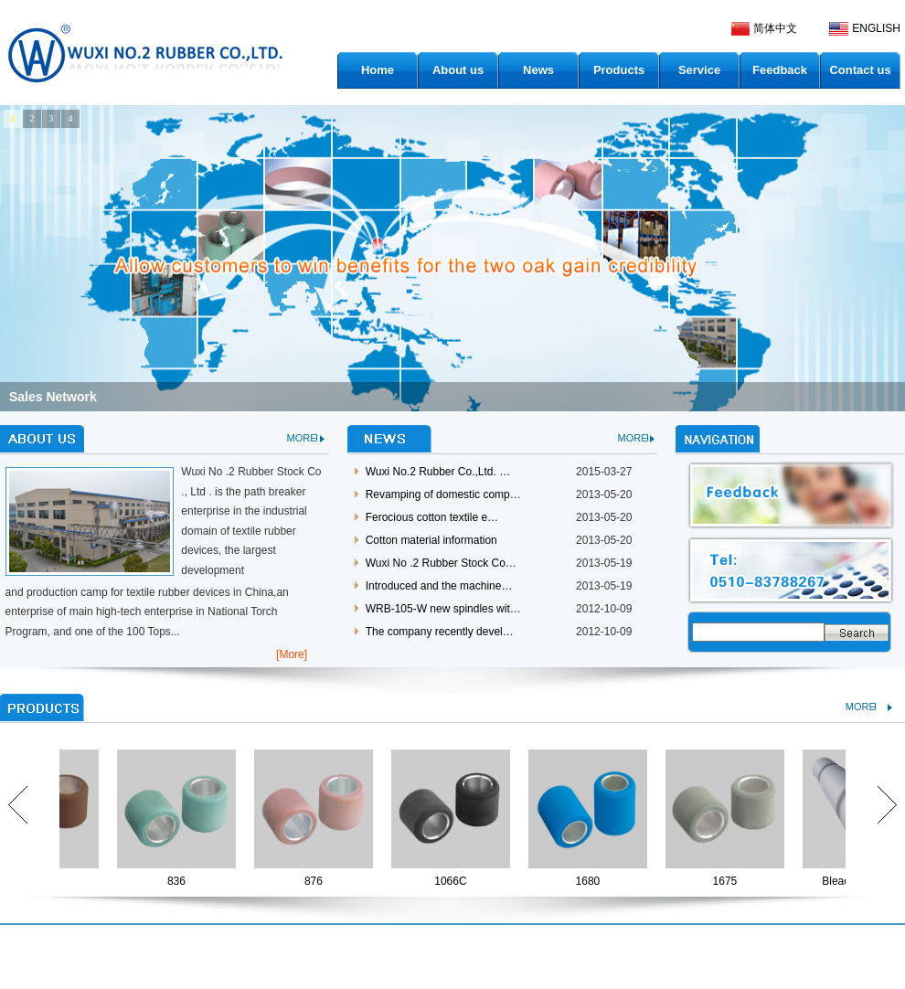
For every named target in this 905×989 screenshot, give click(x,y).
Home (377, 70)
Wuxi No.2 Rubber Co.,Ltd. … (438, 471)
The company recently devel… (440, 631)
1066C (454, 881)
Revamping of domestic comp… (443, 494)
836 (180, 881)
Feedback (779, 70)
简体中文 (775, 28)
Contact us (859, 70)
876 (317, 881)
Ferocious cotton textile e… (432, 517)
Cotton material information (431, 540)
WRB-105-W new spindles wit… (443, 608)
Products (618, 70)
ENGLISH (876, 28)
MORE (302, 437)
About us (458, 70)
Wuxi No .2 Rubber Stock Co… (441, 563)
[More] (291, 654)
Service (699, 70)
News (538, 70)
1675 (729, 881)
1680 (592, 881)
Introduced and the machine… (439, 586)
